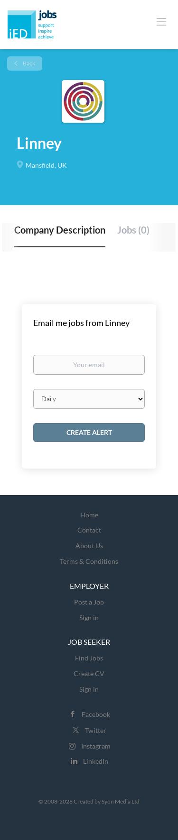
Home (89, 515)
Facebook (96, 714)
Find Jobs (89, 658)
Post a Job (89, 602)
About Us (89, 546)
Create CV (89, 673)
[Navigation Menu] (161, 21)
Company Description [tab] (59, 229)
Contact (89, 530)
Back (28, 63)
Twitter (95, 730)
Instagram (96, 746)
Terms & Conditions (89, 561)
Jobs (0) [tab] (133, 229)
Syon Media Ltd (121, 801)
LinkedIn (95, 761)
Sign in (89, 618)
